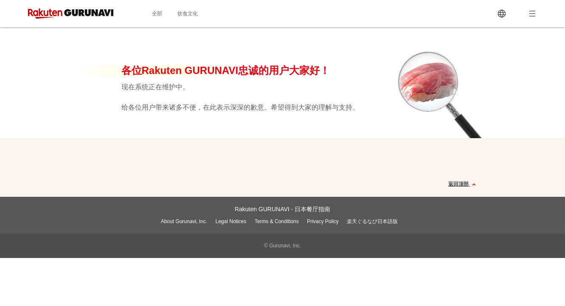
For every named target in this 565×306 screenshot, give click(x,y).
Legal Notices (231, 221)
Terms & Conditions (277, 221)
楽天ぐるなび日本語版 (372, 221)
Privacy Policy (323, 221)
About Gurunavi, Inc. (184, 221)
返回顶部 (463, 184)
